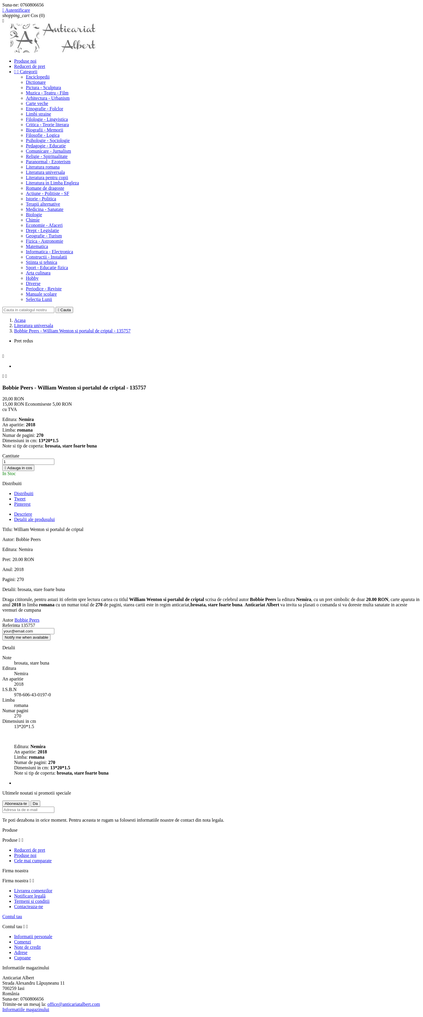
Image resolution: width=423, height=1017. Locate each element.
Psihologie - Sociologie (48, 140)
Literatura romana (43, 166)
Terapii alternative (43, 204)
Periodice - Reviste (44, 288)
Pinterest (22, 504)
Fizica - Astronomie (44, 241)
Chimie (33, 219)
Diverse (33, 283)
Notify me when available (26, 637)
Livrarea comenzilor (33, 890)
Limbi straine (38, 113)
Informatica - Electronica (49, 251)
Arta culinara (38, 272)
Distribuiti (23, 493)
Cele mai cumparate (33, 860)
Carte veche (37, 103)
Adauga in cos (18, 468)
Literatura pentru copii (47, 177)
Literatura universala (45, 172)
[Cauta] (28, 310)
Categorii (25, 71)
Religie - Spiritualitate (47, 156)
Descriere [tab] (23, 514)
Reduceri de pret (29, 66)
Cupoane (22, 957)
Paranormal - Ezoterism (48, 161)
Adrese (20, 952)
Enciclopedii (38, 76)
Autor (7, 619)
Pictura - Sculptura (43, 87)
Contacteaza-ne (28, 906)
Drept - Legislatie (42, 230)
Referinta (11, 625)
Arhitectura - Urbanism (48, 98)
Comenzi (22, 941)
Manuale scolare (41, 294)
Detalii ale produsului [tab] (34, 519)
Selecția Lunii (39, 299)
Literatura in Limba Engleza (52, 182)
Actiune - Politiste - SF (47, 193)
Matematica (37, 246)
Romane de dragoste (45, 188)
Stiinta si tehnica (41, 262)
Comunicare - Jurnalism (48, 151)
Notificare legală (30, 895)
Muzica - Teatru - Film (47, 92)
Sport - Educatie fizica (47, 267)
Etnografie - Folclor (44, 108)
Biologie (34, 214)
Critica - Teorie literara (47, 124)
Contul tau (12, 916)
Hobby (32, 278)
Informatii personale (33, 936)
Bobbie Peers (26, 619)
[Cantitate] (28, 462)
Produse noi (25, 61)
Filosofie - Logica (43, 135)
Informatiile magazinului (25, 1009)
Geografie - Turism (44, 235)
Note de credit (27, 947)
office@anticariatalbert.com (73, 1004)
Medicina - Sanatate (44, 209)
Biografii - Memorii (44, 129)
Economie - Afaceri (44, 225)
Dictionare (36, 82)
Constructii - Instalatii (46, 256)
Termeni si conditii (32, 901)
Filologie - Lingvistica (47, 119)
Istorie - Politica (41, 198)
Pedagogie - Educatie (46, 145)
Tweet (20, 498)
